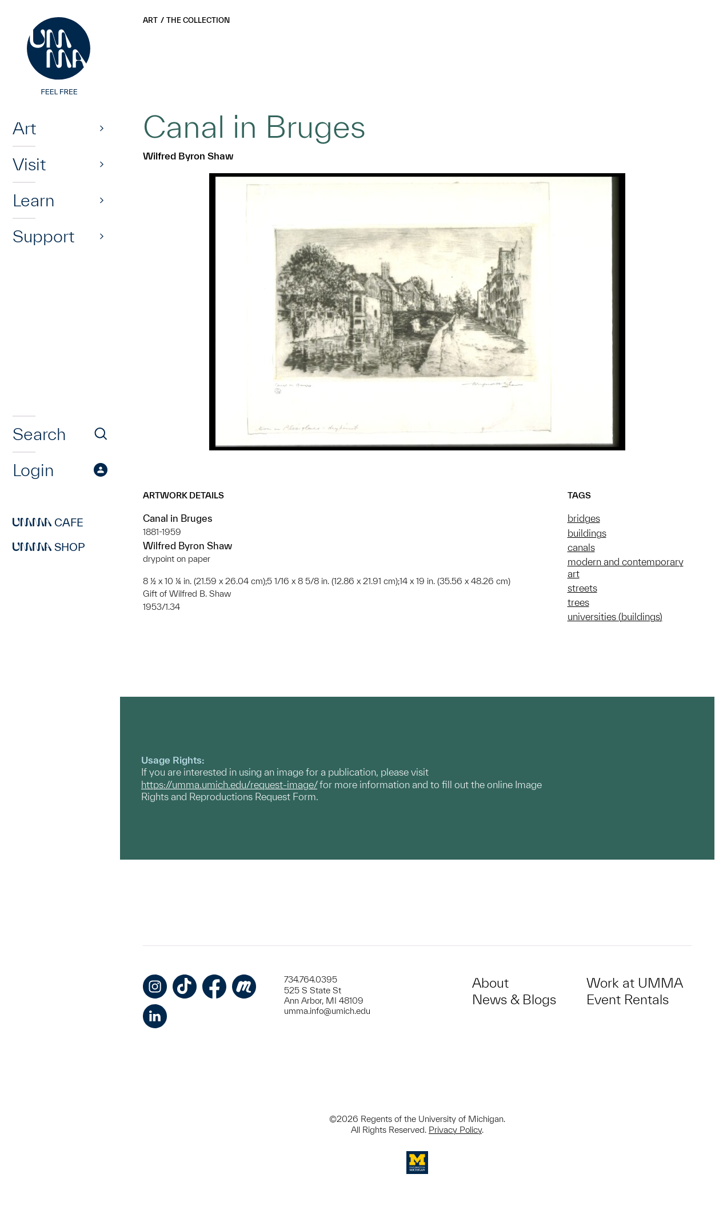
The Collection (198, 20)
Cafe (48, 522)
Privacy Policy (455, 1130)
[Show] (101, 128)
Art (24, 128)
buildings (587, 533)
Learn (33, 200)
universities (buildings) (615, 616)
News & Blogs (514, 999)
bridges (584, 518)
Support (43, 236)
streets (582, 587)
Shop (49, 547)
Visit (29, 164)
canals (581, 547)
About (490, 983)
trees (578, 602)
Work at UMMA (634, 983)
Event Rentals (627, 999)
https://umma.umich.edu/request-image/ (229, 784)
